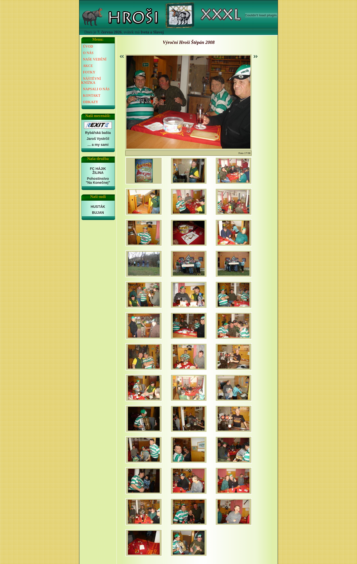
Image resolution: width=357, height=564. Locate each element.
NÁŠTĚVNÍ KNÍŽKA (91, 81)
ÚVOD (88, 46)
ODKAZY (90, 102)
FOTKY (89, 72)
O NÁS (88, 53)
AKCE (88, 66)
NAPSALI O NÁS (96, 89)
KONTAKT (92, 95)
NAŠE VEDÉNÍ (95, 59)
